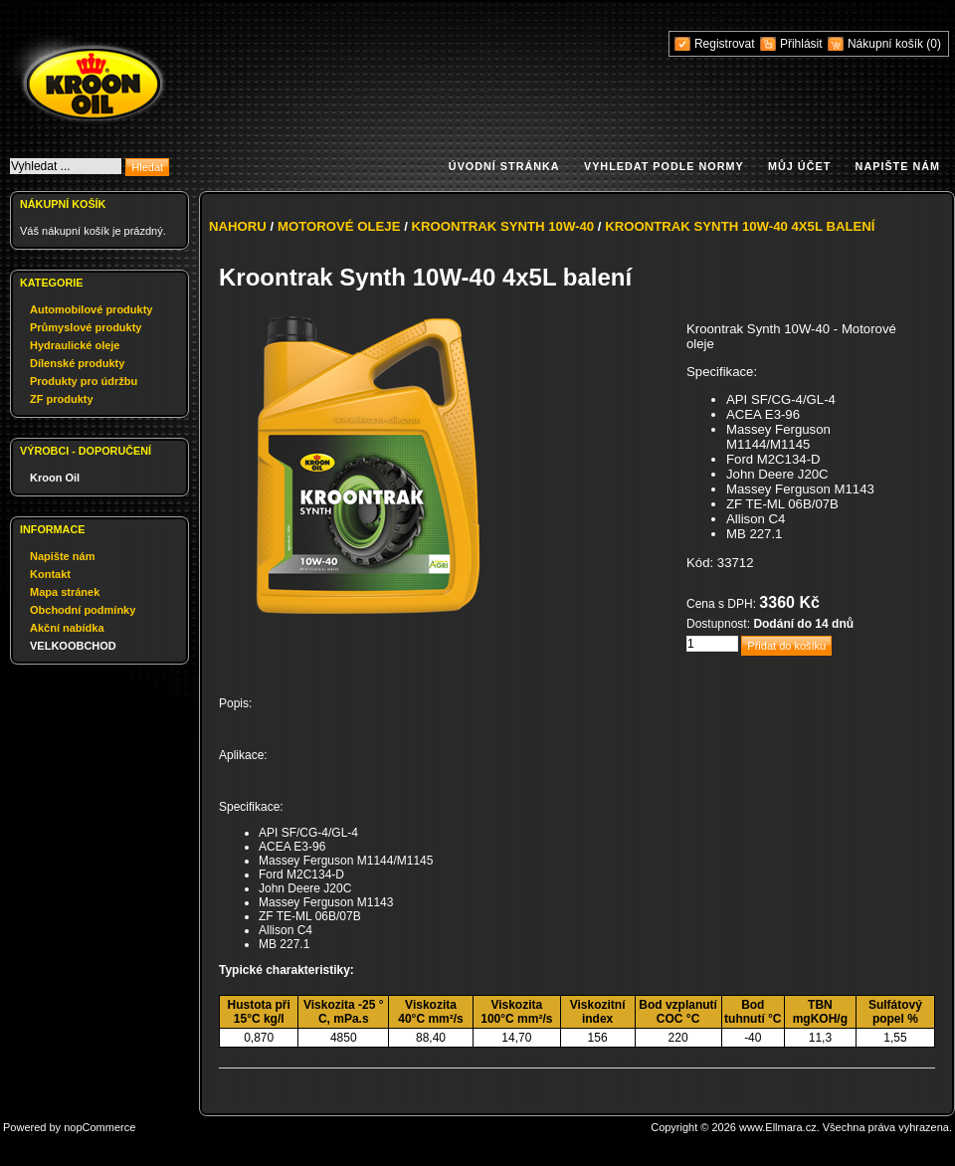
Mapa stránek (64, 592)
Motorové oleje (339, 226)
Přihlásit (801, 44)
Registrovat (724, 44)
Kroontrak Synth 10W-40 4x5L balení (739, 226)
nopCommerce (99, 1127)
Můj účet (799, 166)
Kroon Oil (55, 478)
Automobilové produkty (91, 309)
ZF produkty (62, 399)
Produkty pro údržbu (83, 381)
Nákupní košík (887, 44)
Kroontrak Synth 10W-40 (503, 226)
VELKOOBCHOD (73, 646)
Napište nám (898, 166)
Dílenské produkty (77, 363)
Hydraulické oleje (75, 345)
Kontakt (50, 574)
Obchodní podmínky (82, 610)
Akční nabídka (67, 628)
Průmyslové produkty (85, 327)
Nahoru (238, 226)
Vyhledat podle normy (664, 166)
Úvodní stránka (504, 166)
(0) (933, 44)
